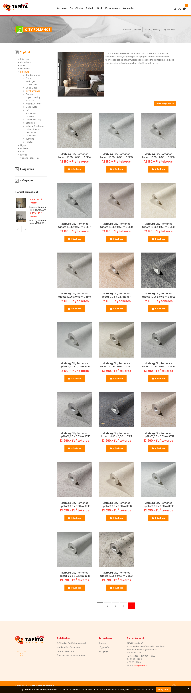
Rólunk (90, 8)
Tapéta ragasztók (29, 157)
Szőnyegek (24, 180)
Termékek (137, 29)
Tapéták (147, 29)
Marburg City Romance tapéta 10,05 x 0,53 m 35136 (158, 155)
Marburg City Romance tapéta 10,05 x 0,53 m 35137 (74, 225)
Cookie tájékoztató (65, 651)
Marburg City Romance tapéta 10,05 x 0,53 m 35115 (158, 504)
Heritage (30, 81)
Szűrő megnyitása (165, 103)
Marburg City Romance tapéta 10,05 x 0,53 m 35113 (74, 504)
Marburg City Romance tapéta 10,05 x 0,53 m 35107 (116, 365)
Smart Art (31, 113)
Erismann (25, 59)
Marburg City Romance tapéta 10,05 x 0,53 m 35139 (158, 225)
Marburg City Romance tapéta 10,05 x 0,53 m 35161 (74, 365)
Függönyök (24, 169)
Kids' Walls (31, 132)
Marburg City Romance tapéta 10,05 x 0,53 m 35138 (116, 225)
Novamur (25, 68)
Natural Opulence (35, 126)
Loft (28, 110)
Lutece (23, 154)
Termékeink (76, 8)
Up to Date (31, 87)
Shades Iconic (33, 75)
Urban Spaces (33, 129)
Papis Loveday (33, 97)
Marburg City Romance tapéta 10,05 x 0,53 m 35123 (116, 574)
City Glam (31, 116)
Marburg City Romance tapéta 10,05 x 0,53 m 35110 (74, 435)
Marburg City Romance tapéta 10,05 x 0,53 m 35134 (74, 155)
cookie (135, 689)
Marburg (156, 29)
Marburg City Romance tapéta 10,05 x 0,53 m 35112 (158, 435)
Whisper (30, 100)
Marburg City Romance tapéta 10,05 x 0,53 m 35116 (74, 574)
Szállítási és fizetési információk (71, 643)
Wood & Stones (34, 103)
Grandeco (25, 62)
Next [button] (25, 229)
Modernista (31, 106)
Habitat (29, 142)
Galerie (24, 148)
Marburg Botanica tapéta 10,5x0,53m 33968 (37, 223)
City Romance (169, 29)
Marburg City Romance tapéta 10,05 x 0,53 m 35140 (74, 295)
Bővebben (75, 169)
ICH (22, 151)
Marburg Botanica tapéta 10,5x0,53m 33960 (37, 210)
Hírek (99, 8)
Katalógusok (112, 8)
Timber (29, 94)
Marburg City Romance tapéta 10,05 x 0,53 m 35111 (116, 435)
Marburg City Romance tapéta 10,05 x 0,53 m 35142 (158, 295)
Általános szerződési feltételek (71, 655)
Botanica (30, 122)
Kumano (30, 138)
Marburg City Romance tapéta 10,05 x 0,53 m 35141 (116, 295)
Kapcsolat (128, 8)
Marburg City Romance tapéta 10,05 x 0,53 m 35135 (116, 155)
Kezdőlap (62, 8)
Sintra (23, 65)
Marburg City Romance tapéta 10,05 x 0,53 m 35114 (116, 504)
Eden (28, 78)
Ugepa (23, 145)
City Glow (31, 135)
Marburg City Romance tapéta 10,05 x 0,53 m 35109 (158, 365)
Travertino (31, 84)
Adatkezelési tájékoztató (68, 647)
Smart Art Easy (33, 119)
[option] (31, 204)
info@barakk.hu (141, 665)
